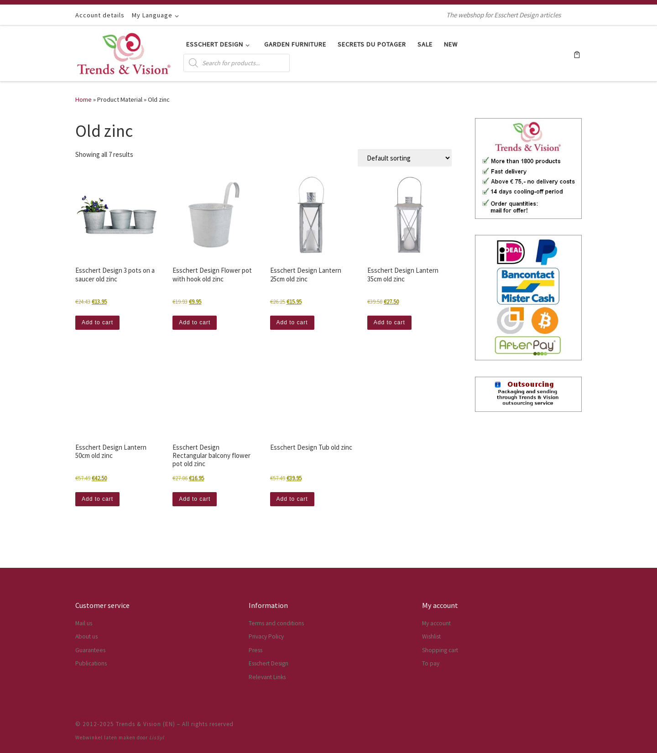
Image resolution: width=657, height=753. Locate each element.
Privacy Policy (266, 636)
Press (255, 650)
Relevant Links (267, 677)
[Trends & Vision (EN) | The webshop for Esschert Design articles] (123, 52)
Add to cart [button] (97, 322)
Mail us (83, 623)
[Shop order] (405, 157)
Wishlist (431, 636)
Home (83, 99)
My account (436, 623)
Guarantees (90, 650)
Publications (91, 663)
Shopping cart (440, 650)
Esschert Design (268, 663)
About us (86, 636)
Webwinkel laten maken (105, 737)
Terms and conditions (276, 623)
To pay (430, 663)
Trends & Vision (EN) (145, 724)
